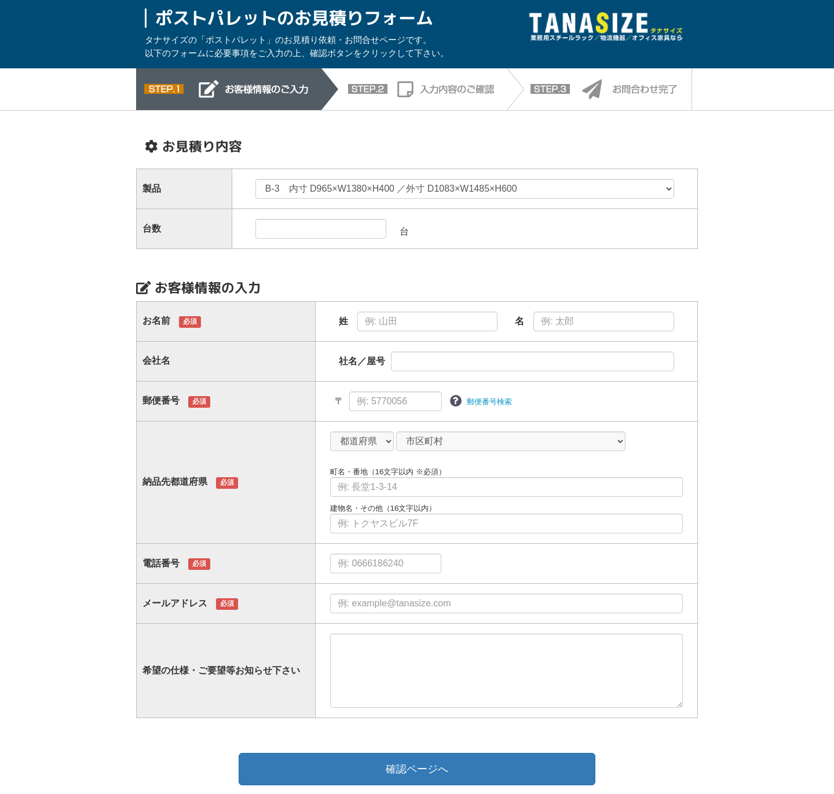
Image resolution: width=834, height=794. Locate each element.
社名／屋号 (362, 361)
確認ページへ (417, 769)
